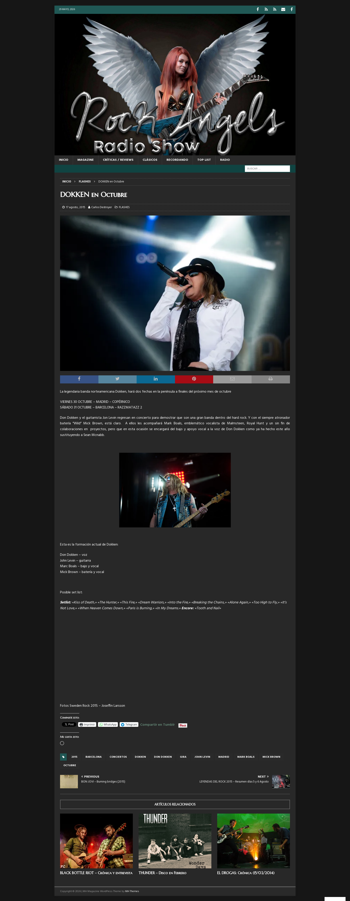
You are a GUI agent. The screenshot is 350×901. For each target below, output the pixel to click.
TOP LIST (204, 159)
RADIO (225, 159)
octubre (69, 765)
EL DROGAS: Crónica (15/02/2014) (245, 872)
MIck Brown (271, 756)
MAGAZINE (85, 159)
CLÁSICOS (150, 159)
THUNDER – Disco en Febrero (162, 872)
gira (183, 756)
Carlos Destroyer (101, 207)
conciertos (118, 756)
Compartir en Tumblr (157, 724)
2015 (74, 756)
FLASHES (124, 207)
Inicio (63, 159)
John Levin (202, 756)
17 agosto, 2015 (75, 207)
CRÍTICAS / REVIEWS (118, 159)
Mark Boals (245, 756)
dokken (140, 756)
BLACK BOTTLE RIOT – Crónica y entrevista (96, 872)
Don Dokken (163, 756)
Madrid (223, 756)
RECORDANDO (177, 159)
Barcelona (93, 756)
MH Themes (132, 891)
